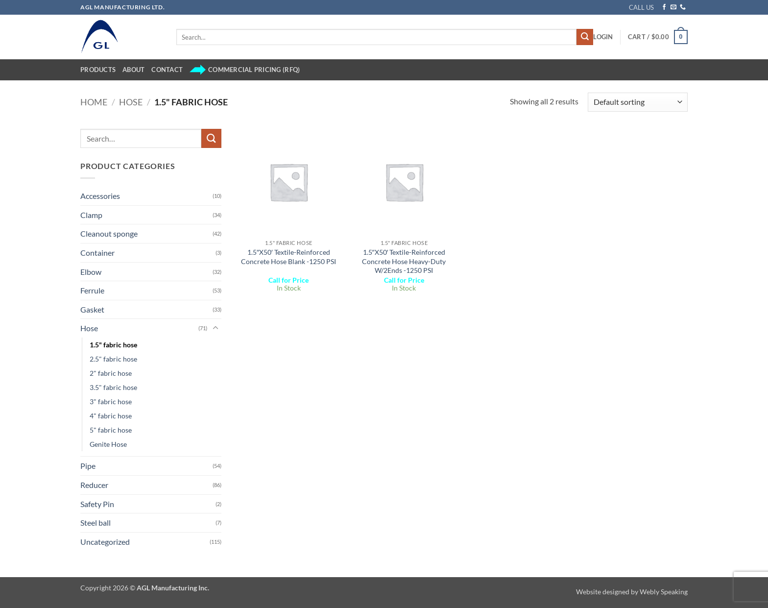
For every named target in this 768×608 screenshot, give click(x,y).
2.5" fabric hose (113, 359)
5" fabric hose (111, 430)
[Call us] (683, 7)
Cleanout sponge (109, 233)
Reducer (94, 484)
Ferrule (92, 290)
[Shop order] (638, 102)
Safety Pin (97, 504)
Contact (167, 69)
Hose (131, 102)
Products (98, 69)
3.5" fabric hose (113, 387)
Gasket (92, 309)
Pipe (88, 465)
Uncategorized (105, 541)
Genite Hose (108, 444)
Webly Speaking (664, 591)
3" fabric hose (111, 401)
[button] (603, 37)
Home (93, 102)
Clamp (91, 214)
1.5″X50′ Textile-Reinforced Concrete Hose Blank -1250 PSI (288, 257)
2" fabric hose (111, 373)
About (133, 69)
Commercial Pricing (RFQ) (245, 70)
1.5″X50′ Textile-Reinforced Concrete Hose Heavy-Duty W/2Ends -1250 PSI (404, 261)
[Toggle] (215, 328)
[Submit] (584, 37)
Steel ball (95, 522)
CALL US (641, 7)
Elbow (90, 271)
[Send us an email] (673, 7)
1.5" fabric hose (113, 344)
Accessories (100, 195)
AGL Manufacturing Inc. (173, 588)
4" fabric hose (111, 416)
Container (97, 252)
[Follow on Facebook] (664, 7)
